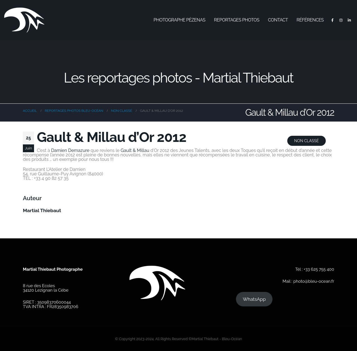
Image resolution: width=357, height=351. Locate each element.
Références (310, 20)
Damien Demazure (70, 150)
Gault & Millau (135, 150)
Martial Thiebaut (42, 210)
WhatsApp (254, 299)
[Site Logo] (24, 20)
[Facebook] (332, 20)
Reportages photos (236, 20)
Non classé (306, 141)
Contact (278, 20)
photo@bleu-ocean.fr (313, 281)
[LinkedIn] (349, 20)
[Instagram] (340, 20)
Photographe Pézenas (180, 20)
